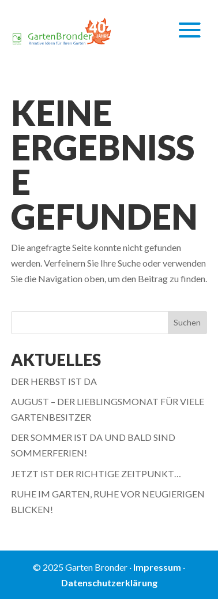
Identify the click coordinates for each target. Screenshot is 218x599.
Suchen (187, 322)
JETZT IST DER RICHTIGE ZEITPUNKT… (96, 473)
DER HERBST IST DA (54, 381)
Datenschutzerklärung (109, 582)
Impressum (157, 566)
